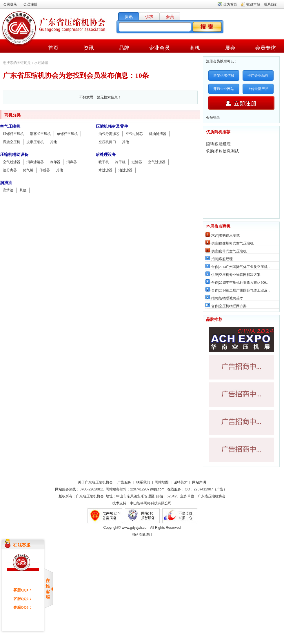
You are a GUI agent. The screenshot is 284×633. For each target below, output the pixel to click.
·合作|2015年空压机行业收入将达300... (239, 282)
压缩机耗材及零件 (112, 126)
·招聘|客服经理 (218, 144)
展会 (230, 48)
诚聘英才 (180, 482)
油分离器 (10, 170)
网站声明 (199, 482)
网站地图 (162, 482)
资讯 (129, 17)
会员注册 (30, 4)
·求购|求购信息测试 (222, 151)
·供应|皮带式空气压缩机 (228, 251)
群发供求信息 (223, 75)
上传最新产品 (257, 89)
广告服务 (124, 482)
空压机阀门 (107, 142)
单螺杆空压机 (67, 134)
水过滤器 (105, 170)
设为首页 (230, 4)
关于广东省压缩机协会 (95, 482)
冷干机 (120, 162)
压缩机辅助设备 (14, 154)
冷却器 (55, 162)
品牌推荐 (214, 319)
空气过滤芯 (134, 134)
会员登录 (10, 4)
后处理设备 (106, 154)
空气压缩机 (10, 126)
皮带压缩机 (35, 142)
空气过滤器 (11, 162)
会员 (170, 17)
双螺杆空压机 (13, 134)
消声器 (71, 162)
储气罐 (28, 170)
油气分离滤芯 (109, 134)
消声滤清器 (35, 162)
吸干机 (104, 162)
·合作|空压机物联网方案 (228, 306)
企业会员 (159, 48)
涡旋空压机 (11, 142)
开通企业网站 (223, 89)
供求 (149, 17)
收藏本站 (253, 4)
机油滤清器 (157, 134)
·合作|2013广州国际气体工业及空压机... (240, 267)
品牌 (124, 48)
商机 (195, 48)
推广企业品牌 (257, 75)
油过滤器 (125, 170)
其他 (53, 142)
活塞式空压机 (40, 134)
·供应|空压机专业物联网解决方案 (235, 275)
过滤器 (137, 162)
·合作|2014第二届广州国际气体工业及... (240, 290)
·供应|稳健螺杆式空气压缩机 (232, 243)
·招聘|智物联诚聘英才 (226, 298)
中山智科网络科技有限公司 (151, 503)
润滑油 (6, 183)
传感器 (44, 170)
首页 (53, 48)
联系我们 (271, 4)
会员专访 (265, 48)
